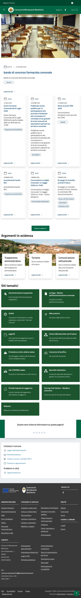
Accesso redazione (73, 594)
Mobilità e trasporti (27, 526)
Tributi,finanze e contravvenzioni (46, 519)
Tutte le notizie (40, 228)
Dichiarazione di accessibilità (46, 567)
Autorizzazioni (46, 535)
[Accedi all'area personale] (72, 3)
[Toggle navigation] (4, 9)
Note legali (44, 562)
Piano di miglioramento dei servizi (49, 553)
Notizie (62, 173)
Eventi (63, 529)
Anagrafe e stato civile (29, 508)
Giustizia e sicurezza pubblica (48, 513)
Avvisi (9, 67)
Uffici (3, 515)
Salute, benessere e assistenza (48, 529)
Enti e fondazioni (7, 519)
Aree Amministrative (8, 511)
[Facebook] (64, 9)
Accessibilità (11, 591)
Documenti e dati (7, 533)
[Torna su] (76, 593)
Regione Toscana (9, 3)
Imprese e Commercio (28, 519)
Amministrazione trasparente (47, 547)
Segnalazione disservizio (29, 552)
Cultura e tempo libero (29, 511)
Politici (3, 522)
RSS (2, 591)
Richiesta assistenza (28, 560)
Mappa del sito (7, 594)
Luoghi (63, 525)
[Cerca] (76, 10)
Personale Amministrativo (6, 528)
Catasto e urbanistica (28, 522)
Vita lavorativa (26, 515)
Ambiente (44, 524)
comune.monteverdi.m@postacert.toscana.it (17, 573)
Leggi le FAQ (25, 556)
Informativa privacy (47, 559)
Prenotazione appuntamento (26, 547)
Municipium (61, 594)
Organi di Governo (7, 508)
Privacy (20, 591)
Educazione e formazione (49, 508)
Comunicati (65, 511)
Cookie (27, 591)
